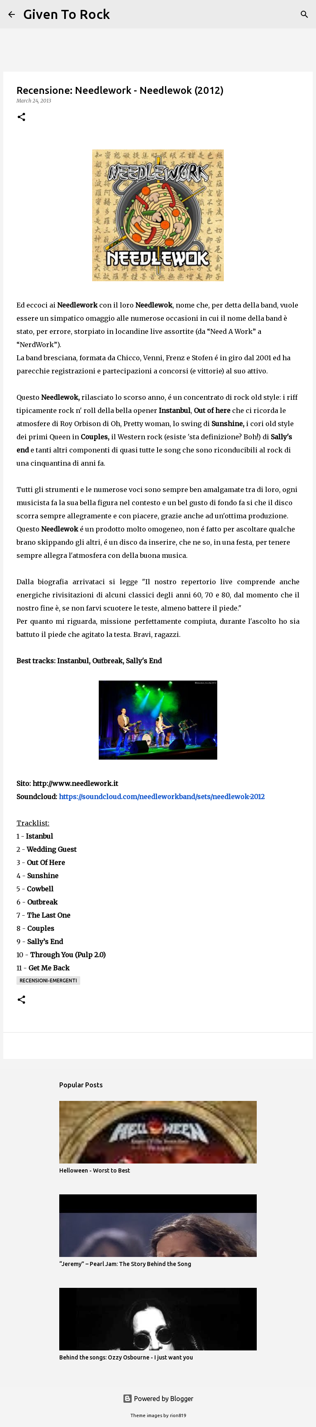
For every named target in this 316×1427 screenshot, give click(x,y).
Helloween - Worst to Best (94, 1170)
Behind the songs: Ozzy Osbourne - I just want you (126, 1357)
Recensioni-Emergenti (48, 980)
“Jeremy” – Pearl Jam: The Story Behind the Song (125, 1264)
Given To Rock (66, 14)
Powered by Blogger (158, 1398)
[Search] (121, 14)
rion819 (178, 1415)
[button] (21, 117)
